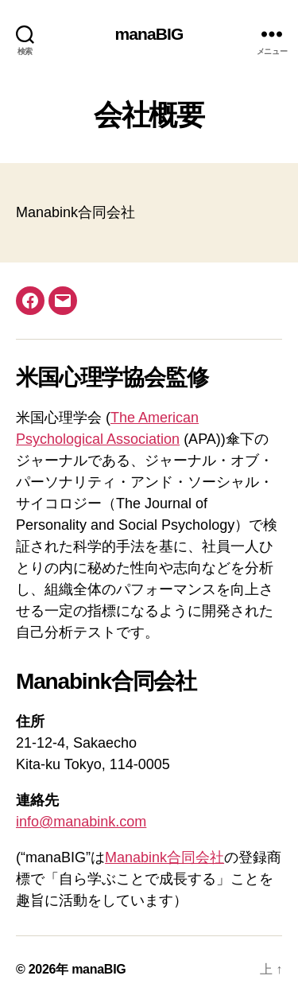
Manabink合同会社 (164, 857)
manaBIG (148, 33)
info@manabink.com (81, 822)
